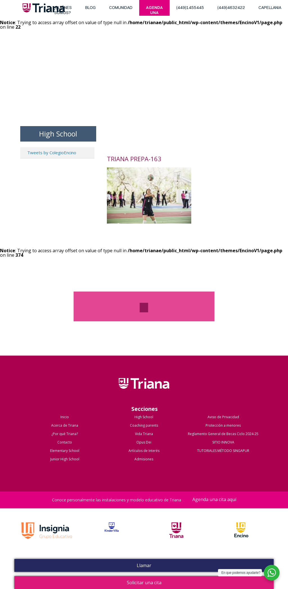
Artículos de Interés (144, 450)
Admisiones (143, 459)
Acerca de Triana (64, 425)
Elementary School (64, 450)
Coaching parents (144, 425)
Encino (241, 536)
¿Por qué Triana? (64, 433)
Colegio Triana (144, 389)
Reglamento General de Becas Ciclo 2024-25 (223, 433)
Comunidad (120, 8)
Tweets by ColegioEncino (51, 152)
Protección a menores (223, 425)
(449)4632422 (231, 8)
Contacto (64, 442)
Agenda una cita (154, 11)
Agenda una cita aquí (214, 499)
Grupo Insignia (46, 536)
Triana (43, 9)
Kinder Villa (112, 536)
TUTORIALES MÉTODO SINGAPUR (223, 450)
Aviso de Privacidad (223, 417)
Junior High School (64, 459)
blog (90, 8)
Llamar (144, 565)
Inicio (64, 417)
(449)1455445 (190, 8)
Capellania (269, 8)
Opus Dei (143, 442)
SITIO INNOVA (223, 442)
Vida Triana (144, 433)
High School (143, 417)
